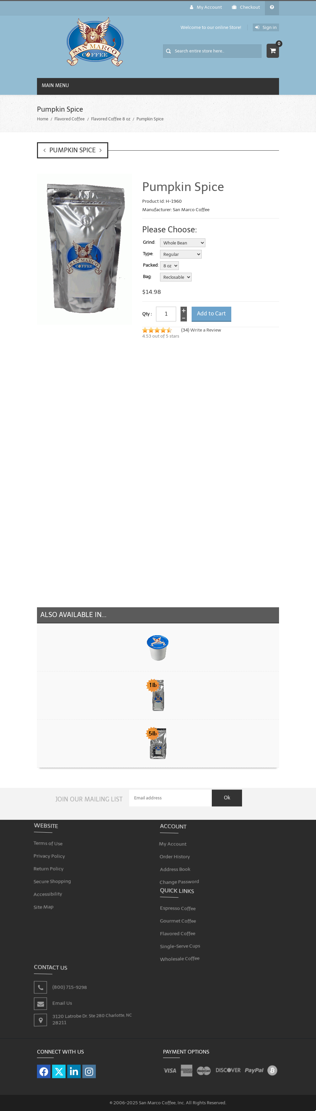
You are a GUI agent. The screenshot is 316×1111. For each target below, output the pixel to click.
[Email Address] (170, 794)
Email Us (64, 999)
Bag (147, 276)
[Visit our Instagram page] (89, 1067)
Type (147, 254)
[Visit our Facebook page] (43, 1067)
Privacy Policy (53, 853)
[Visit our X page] (59, 1067)
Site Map (48, 899)
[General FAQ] (272, 8)
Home (42, 118)
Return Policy (52, 865)
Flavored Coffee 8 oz (110, 118)
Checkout (246, 7)
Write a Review (205, 330)
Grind (148, 242)
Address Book (179, 864)
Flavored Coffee (69, 118)
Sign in (266, 27)
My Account (206, 7)
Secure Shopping (56, 876)
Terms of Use (52, 842)
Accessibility (52, 888)
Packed (150, 265)
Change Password (183, 876)
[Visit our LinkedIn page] (74, 1067)
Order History (179, 852)
